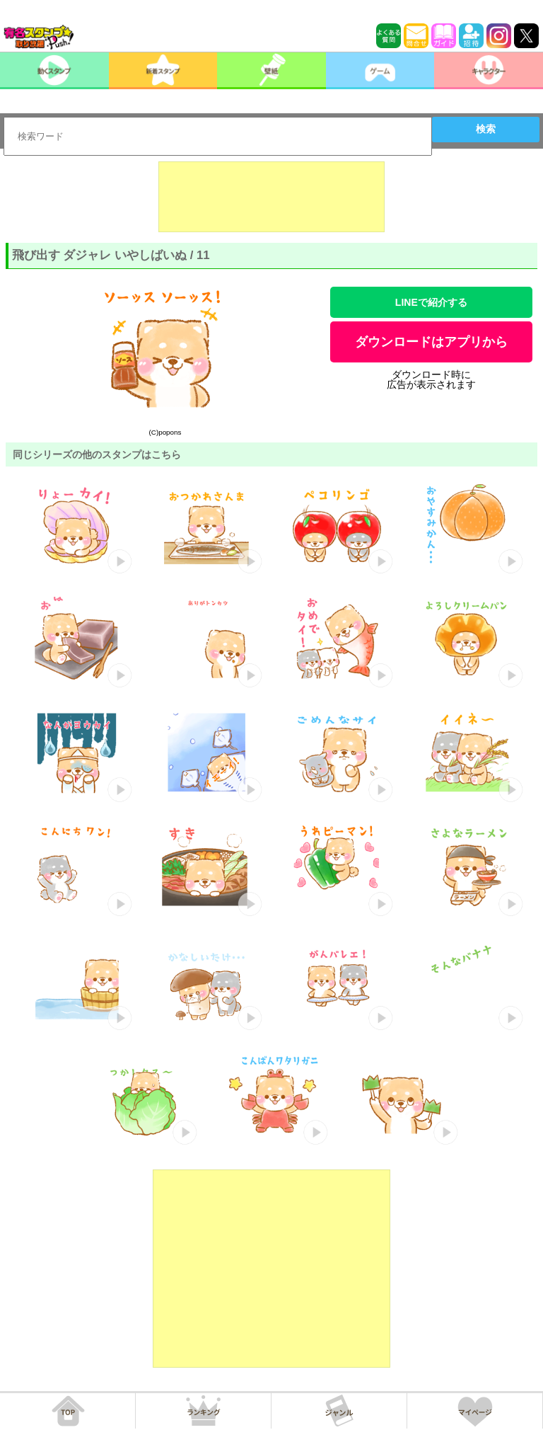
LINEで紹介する (431, 302)
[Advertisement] (271, 196)
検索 (486, 129)
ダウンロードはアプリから (431, 342)
